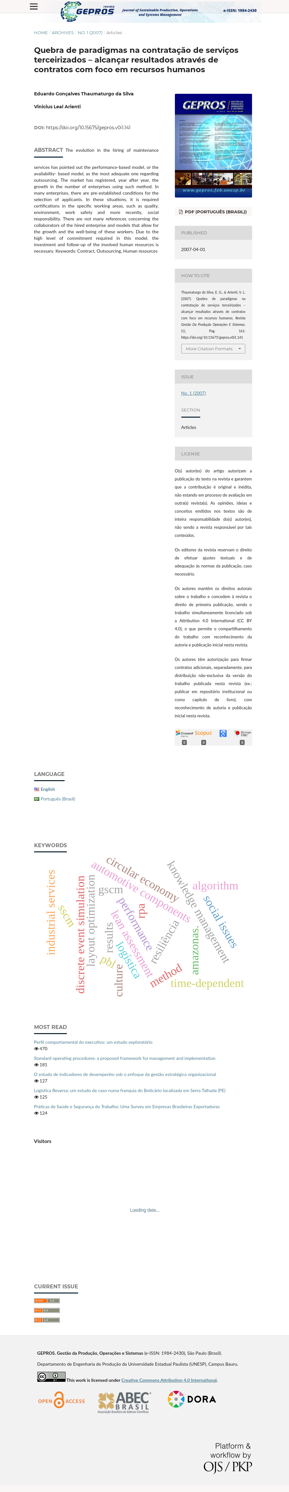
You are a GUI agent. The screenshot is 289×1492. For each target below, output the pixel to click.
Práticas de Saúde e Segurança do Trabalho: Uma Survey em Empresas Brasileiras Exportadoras (127, 1106)
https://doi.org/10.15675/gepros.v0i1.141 (88, 128)
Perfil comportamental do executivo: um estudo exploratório (93, 1042)
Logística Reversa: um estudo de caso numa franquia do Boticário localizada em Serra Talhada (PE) (130, 1090)
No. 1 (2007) (90, 32)
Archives (63, 32)
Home (41, 32)
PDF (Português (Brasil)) (215, 211)
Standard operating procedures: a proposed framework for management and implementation (125, 1058)
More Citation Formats (209, 348)
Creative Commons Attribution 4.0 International (169, 1380)
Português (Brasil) (58, 798)
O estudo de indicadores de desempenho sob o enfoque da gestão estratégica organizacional (125, 1074)
